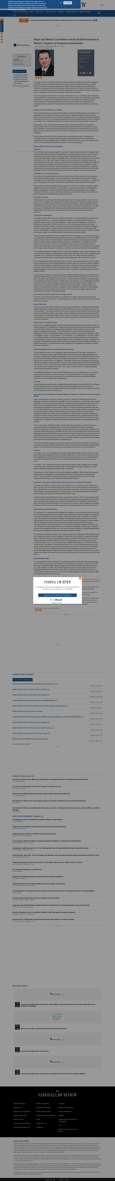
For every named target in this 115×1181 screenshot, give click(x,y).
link (59, 600)
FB (51, 600)
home (61, 600)
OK (61, 3)
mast (56, 600)
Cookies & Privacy (56, 603)
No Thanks (67, 3)
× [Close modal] (80, 578)
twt (54, 600)
